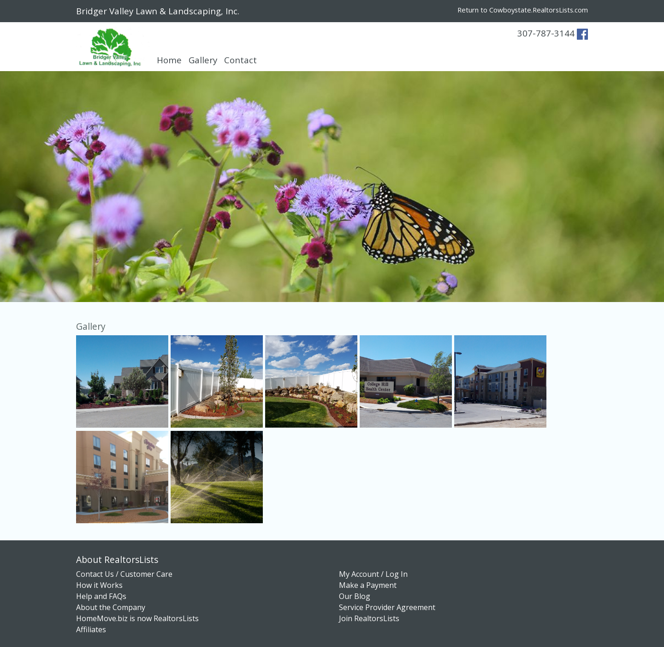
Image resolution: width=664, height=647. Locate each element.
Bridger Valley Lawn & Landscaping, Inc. (157, 11)
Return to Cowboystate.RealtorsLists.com (522, 9)
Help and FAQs (101, 596)
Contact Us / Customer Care (124, 574)
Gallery (203, 60)
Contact (240, 60)
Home (169, 60)
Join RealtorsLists (369, 618)
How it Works (99, 585)
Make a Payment (368, 585)
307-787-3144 (546, 33)
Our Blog (354, 596)
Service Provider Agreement (387, 607)
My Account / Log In (373, 574)
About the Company (110, 607)
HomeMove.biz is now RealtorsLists (137, 618)
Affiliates (91, 629)
